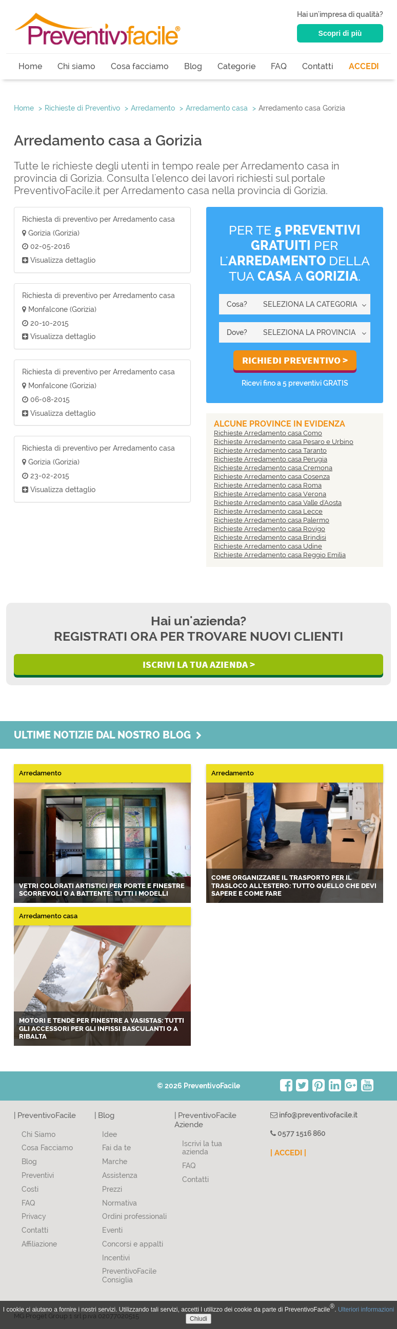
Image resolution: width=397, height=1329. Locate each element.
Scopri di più (340, 33)
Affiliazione (39, 1244)
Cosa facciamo (140, 66)
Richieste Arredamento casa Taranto (270, 450)
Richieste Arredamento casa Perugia (270, 459)
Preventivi (38, 1175)
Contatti (317, 66)
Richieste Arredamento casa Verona (270, 494)
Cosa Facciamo (47, 1148)
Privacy (34, 1216)
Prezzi (112, 1189)
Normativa (119, 1203)
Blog (193, 66)
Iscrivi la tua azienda (202, 1148)
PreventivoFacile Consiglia (129, 1275)
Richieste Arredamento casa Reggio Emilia (280, 555)
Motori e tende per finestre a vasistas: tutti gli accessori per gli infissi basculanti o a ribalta (101, 1028)
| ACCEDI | (288, 1152)
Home (30, 66)
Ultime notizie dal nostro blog (108, 735)
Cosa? (237, 304)
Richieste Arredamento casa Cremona (273, 468)
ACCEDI (364, 66)
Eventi (112, 1230)
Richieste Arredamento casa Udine (268, 546)
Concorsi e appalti (132, 1244)
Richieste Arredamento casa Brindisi (270, 537)
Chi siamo (76, 66)
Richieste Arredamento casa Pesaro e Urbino (283, 442)
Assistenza (119, 1175)
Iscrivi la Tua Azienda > (199, 664)
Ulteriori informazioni (366, 1309)
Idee (109, 1134)
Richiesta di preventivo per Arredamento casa (98, 219)
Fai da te (116, 1148)
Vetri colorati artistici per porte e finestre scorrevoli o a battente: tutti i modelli (102, 890)
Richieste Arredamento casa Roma (268, 485)
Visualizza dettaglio (58, 260)
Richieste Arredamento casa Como (268, 433)
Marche (114, 1161)
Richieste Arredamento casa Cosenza (272, 476)
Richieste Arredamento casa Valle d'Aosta (278, 503)
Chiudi (198, 1318)
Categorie (236, 66)
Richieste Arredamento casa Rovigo (269, 529)
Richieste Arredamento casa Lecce (268, 511)
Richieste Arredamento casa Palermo (271, 520)
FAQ (279, 66)
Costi (30, 1189)
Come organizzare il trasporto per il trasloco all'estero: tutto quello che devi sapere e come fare (293, 885)
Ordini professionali (134, 1216)
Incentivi (116, 1258)
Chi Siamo (38, 1134)
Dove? (237, 332)
